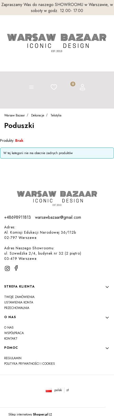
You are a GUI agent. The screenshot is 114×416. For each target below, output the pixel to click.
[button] (31, 88)
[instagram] (7, 268)
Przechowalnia (16, 308)
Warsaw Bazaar (14, 115)
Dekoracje (37, 115)
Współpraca (14, 333)
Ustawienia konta (18, 302)
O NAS (9, 327)
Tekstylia (55, 115)
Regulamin (12, 358)
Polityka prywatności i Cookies (29, 363)
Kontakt (11, 338)
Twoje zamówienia (19, 297)
